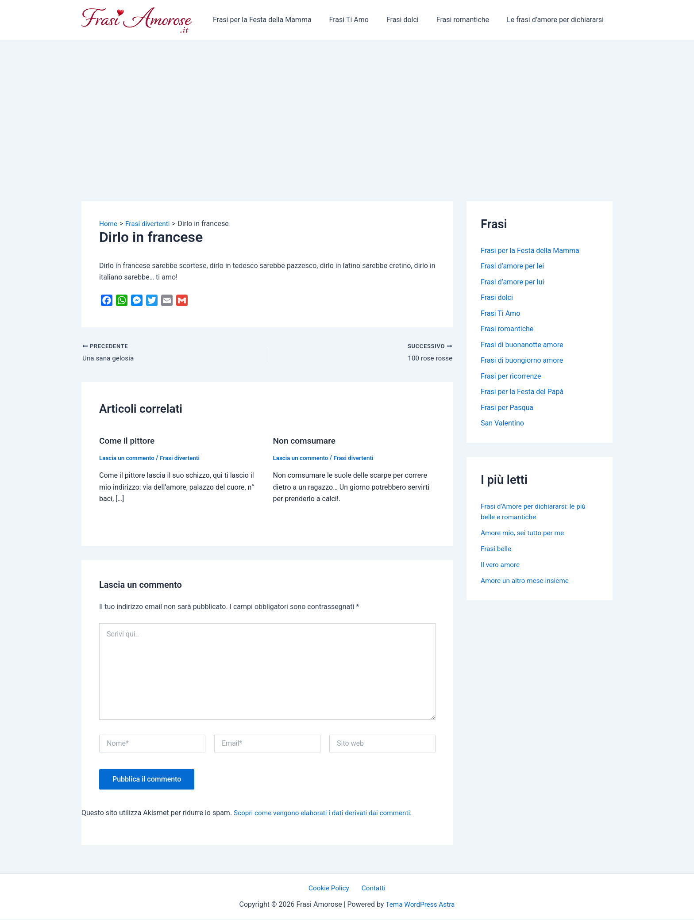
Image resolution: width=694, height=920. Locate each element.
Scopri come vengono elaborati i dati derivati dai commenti (326, 813)
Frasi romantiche (468, 19)
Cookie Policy (331, 889)
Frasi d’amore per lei (512, 266)
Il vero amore (501, 567)
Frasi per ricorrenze (511, 378)
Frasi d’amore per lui (512, 282)
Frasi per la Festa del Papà (522, 394)
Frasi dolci (411, 19)
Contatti (372, 889)
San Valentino (502, 426)
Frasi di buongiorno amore (522, 362)
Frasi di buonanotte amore (522, 346)
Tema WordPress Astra (420, 905)
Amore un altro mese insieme (527, 583)
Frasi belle (497, 551)
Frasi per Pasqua (507, 410)
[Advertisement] (347, 107)
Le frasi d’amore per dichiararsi (557, 19)
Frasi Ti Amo (361, 19)
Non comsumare (306, 441)
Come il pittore (128, 441)
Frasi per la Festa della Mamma (278, 19)
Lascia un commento (128, 458)
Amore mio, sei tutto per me (524, 535)
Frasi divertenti (183, 458)
